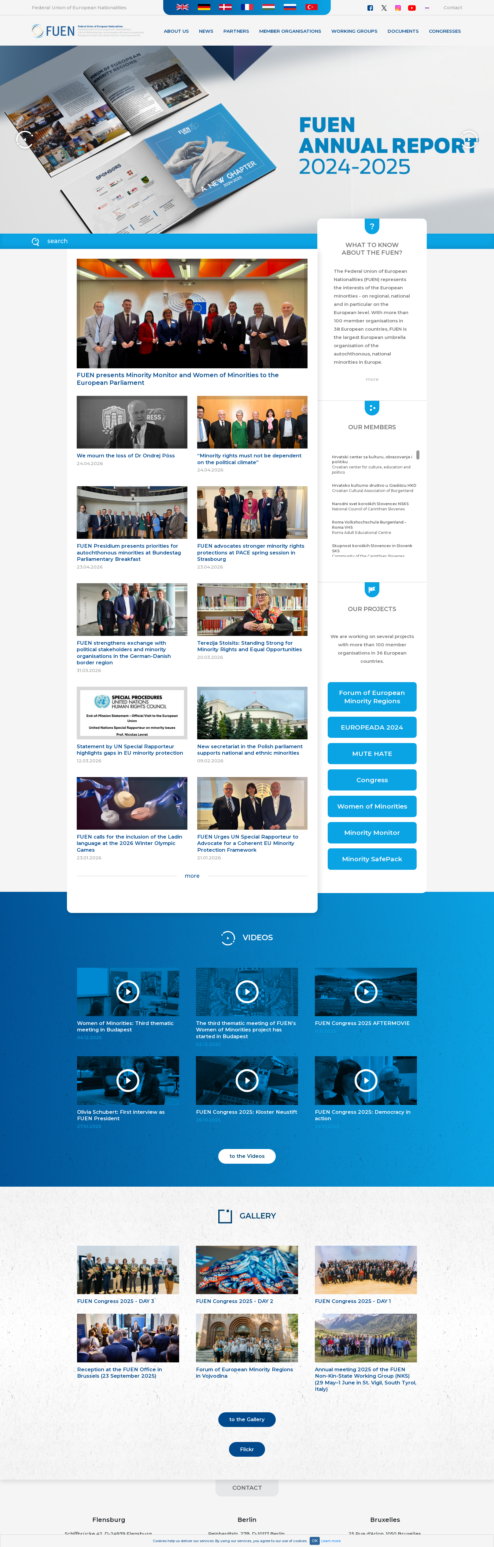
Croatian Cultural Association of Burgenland (375, 488)
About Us (176, 31)
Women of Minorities (372, 806)
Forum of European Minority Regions (372, 697)
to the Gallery (247, 1419)
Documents (403, 31)
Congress (372, 780)
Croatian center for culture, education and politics (375, 465)
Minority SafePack (372, 859)
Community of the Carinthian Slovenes (375, 550)
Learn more (331, 1541)
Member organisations (290, 31)
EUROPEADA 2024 (372, 727)
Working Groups (354, 31)
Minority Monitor (372, 832)
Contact (453, 7)
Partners (236, 31)
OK (315, 1540)
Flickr (247, 1449)
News (206, 31)
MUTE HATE (372, 753)
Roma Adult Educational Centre (375, 527)
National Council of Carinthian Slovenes (375, 506)
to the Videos (247, 1156)
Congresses (445, 31)
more (192, 876)
